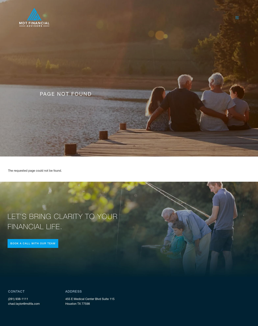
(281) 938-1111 (18, 299)
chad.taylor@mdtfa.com (24, 304)
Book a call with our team (32, 243)
